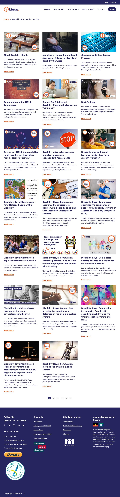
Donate (112, 9)
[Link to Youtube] (23, 425)
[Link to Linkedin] (19, 425)
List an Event (38, 430)
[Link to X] (9, 425)
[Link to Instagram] (14, 425)
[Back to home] (11, 9)
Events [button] (101, 9)
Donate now (38, 422)
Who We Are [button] (73, 9)
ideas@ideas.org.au (15, 440)
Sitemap (66, 434)
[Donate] (13, 454)
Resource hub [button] (88, 9)
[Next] (70, 398)
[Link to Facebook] (5, 425)
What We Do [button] (59, 9)
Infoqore (47, 9)
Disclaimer (67, 430)
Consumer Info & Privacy (72, 426)
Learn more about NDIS (42, 434)
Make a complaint (40, 438)
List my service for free (42, 426)
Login (106, 2)
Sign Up (113, 2)
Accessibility (68, 422)
